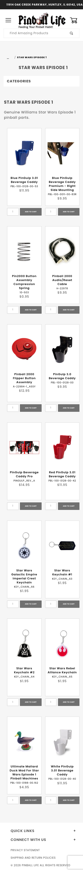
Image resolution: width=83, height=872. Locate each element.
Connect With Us (28, 839)
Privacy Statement (25, 850)
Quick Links (23, 830)
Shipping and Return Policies (33, 858)
